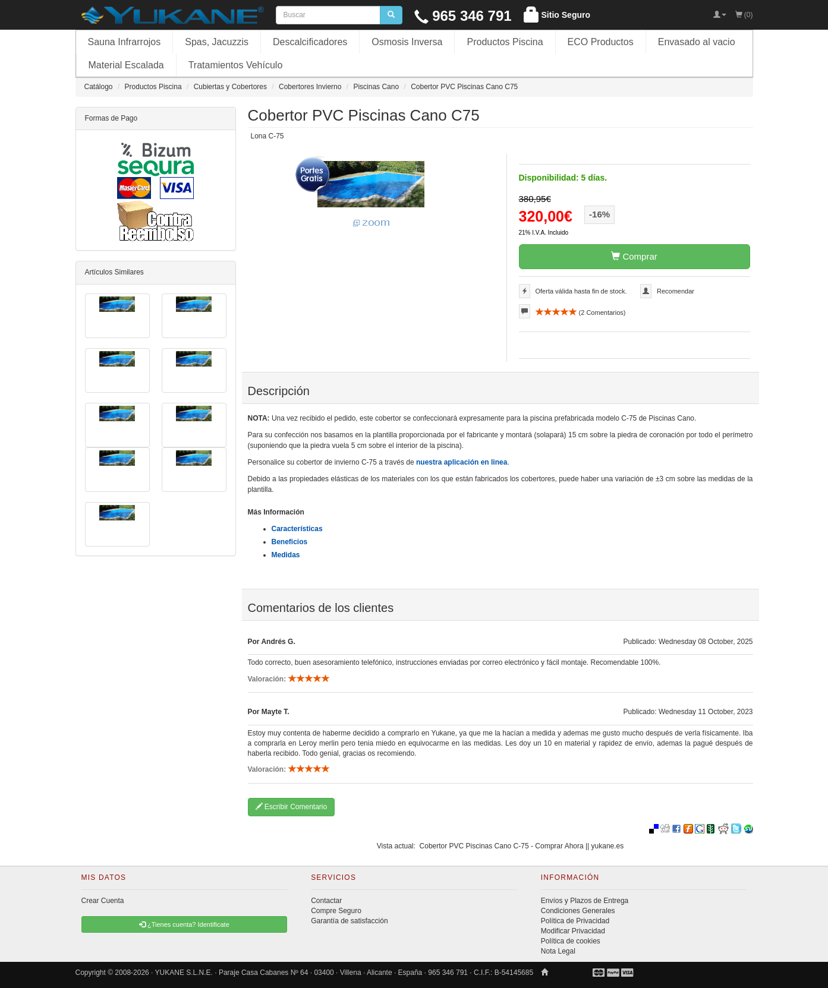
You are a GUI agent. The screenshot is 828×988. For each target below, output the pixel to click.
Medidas (286, 555)
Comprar (634, 256)
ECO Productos (601, 42)
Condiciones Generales (578, 911)
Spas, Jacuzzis (216, 42)
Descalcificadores (310, 42)
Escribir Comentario (292, 807)
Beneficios (290, 542)
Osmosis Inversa (407, 42)
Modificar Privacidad (573, 931)
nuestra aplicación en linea (461, 462)
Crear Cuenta (102, 901)
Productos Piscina (505, 42)
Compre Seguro (336, 911)
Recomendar (675, 291)
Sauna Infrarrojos (124, 42)
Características (297, 529)
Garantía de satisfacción (349, 921)
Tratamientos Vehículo (235, 65)
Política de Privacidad (575, 921)
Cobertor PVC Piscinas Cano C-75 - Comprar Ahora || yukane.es (522, 846)
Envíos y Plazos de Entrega (584, 901)
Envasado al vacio (696, 42)
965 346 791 (463, 16)
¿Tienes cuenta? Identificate (184, 924)
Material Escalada (126, 65)
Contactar (326, 901)
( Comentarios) (581, 312)
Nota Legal (558, 951)
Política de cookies (570, 941)
